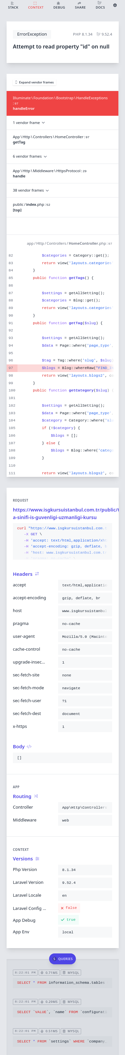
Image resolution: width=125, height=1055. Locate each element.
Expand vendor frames (34, 82)
